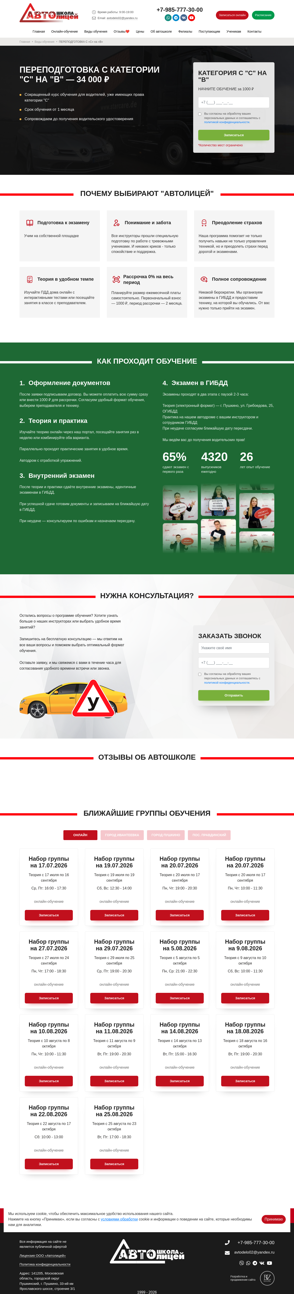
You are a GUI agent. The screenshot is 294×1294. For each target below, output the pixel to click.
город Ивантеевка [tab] (122, 835)
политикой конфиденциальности (226, 122)
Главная (39, 31)
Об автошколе (161, 31)
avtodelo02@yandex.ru (122, 18)
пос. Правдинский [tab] (209, 835)
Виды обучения (95, 31)
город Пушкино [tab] (166, 835)
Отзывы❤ (122, 31)
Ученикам (233, 31)
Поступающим (209, 31)
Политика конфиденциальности (45, 1264)
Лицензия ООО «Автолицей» (43, 1255)
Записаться (234, 135)
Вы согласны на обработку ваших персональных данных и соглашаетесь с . (232, 118)
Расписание (263, 15)
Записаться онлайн (232, 15)
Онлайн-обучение (64, 31)
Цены (140, 31)
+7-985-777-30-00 (180, 9)
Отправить (234, 695)
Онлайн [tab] (80, 835)
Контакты (254, 31)
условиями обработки (119, 1213)
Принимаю (274, 1213)
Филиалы (185, 31)
